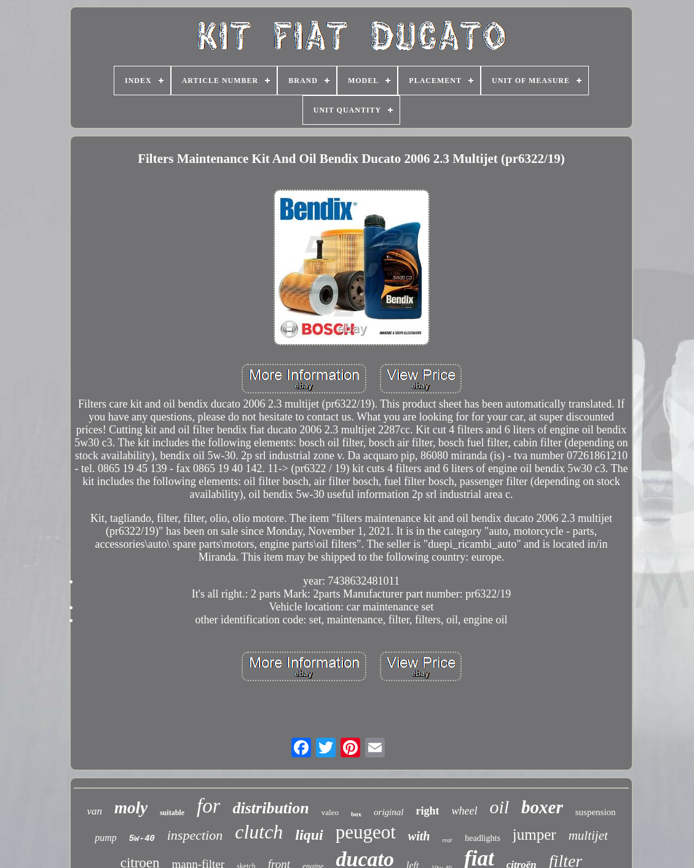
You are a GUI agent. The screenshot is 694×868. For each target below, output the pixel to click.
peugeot (366, 832)
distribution (270, 808)
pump (106, 837)
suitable (172, 812)
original (388, 812)
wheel (464, 811)
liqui (309, 835)
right (427, 811)
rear (447, 840)
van (94, 811)
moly (131, 808)
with (419, 836)
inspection (195, 835)
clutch (259, 832)
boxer (542, 807)
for (209, 806)
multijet (588, 835)
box (356, 814)
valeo (330, 812)
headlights (482, 838)
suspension (595, 812)
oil (499, 807)
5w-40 (142, 838)
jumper (534, 834)
